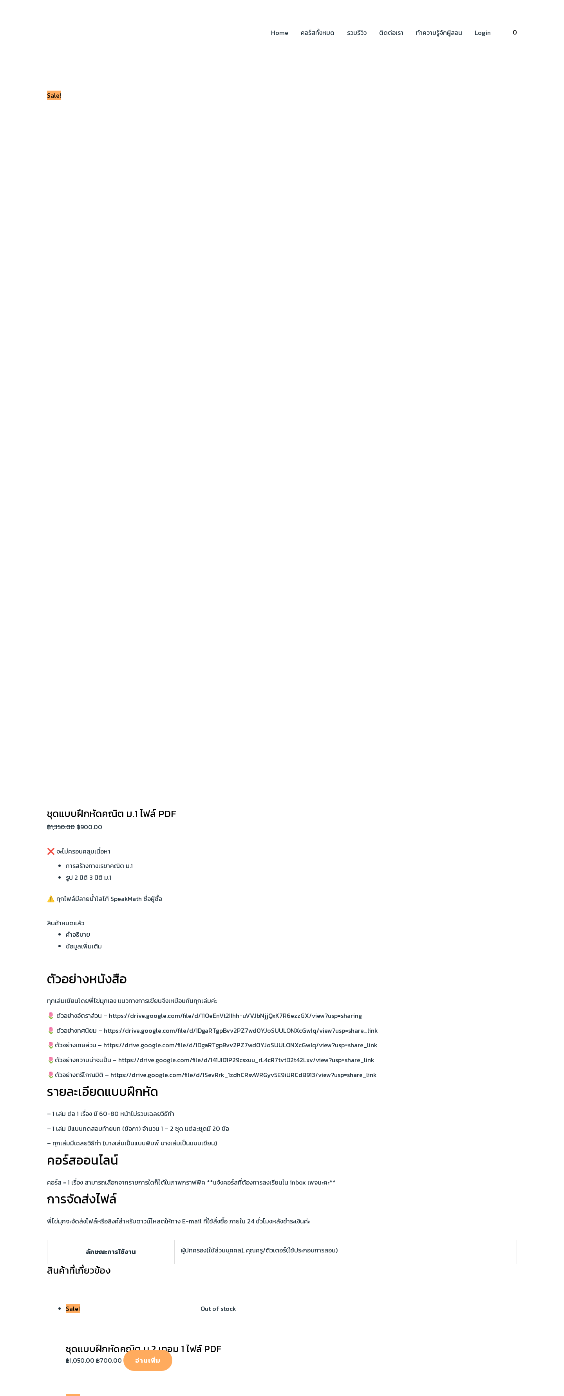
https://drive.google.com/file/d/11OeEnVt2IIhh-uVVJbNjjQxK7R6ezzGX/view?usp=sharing (235, 346)
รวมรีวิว (357, 32)
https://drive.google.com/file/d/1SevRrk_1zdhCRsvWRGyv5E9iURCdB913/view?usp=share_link (243, 405)
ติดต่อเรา (391, 32)
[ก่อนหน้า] (12, 1187)
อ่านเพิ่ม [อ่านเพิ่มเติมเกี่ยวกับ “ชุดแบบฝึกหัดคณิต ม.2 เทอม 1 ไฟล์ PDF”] (148, 690)
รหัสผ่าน (11, 1236)
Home (279, 32)
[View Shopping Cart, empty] (515, 32)
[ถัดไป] (37, 1187)
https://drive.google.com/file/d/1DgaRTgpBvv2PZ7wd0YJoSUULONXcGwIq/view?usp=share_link (241, 361)
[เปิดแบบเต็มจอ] (37, 1173)
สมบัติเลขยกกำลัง (305, 1059)
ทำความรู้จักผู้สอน (439, 32)
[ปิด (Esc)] (87, 1173)
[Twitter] (85, 1088)
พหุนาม (291, 1082)
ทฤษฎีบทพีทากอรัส (306, 1071)
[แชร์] (62, 1173)
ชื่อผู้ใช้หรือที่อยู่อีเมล (26, 1214)
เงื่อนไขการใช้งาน (433, 1082)
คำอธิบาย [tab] (78, 264)
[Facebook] (50, 1088)
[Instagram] (74, 1088)
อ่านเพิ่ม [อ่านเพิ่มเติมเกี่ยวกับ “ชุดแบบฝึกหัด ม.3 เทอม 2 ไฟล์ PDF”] (143, 871)
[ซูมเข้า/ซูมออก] (12, 1173)
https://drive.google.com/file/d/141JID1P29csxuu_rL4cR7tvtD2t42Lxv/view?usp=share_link (246, 390)
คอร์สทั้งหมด (317, 32)
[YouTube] (62, 1088)
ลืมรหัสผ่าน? (16, 1291)
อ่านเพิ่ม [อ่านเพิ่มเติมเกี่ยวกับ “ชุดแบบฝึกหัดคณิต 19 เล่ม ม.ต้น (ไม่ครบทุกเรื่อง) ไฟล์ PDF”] (152, 781)
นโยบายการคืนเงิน (435, 1071)
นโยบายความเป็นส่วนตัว (442, 1059)
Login (483, 32)
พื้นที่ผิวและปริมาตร (307, 1094)
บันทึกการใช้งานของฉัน (33, 1255)
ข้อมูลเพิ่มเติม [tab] (84, 276)
